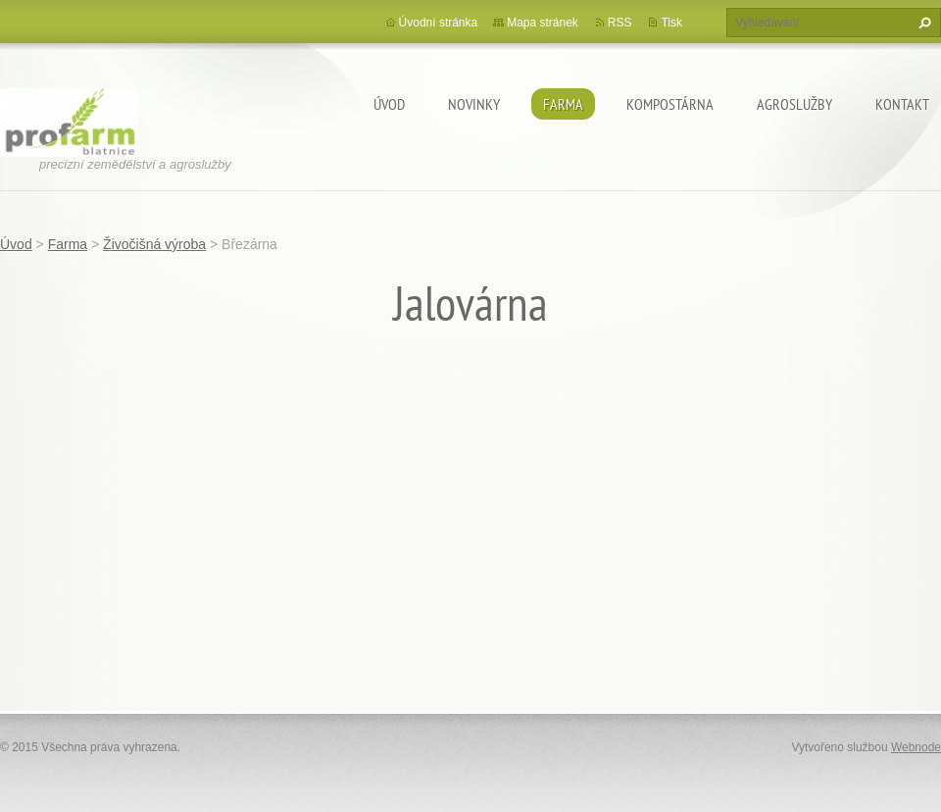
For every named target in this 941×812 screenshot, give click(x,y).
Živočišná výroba (154, 244)
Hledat (922, 22)
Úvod (389, 104)
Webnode (916, 747)
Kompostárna (670, 104)
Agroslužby (794, 104)
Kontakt (902, 104)
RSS (620, 22)
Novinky (474, 104)
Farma (563, 104)
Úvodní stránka (438, 22)
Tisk (671, 22)
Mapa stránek (542, 22)
